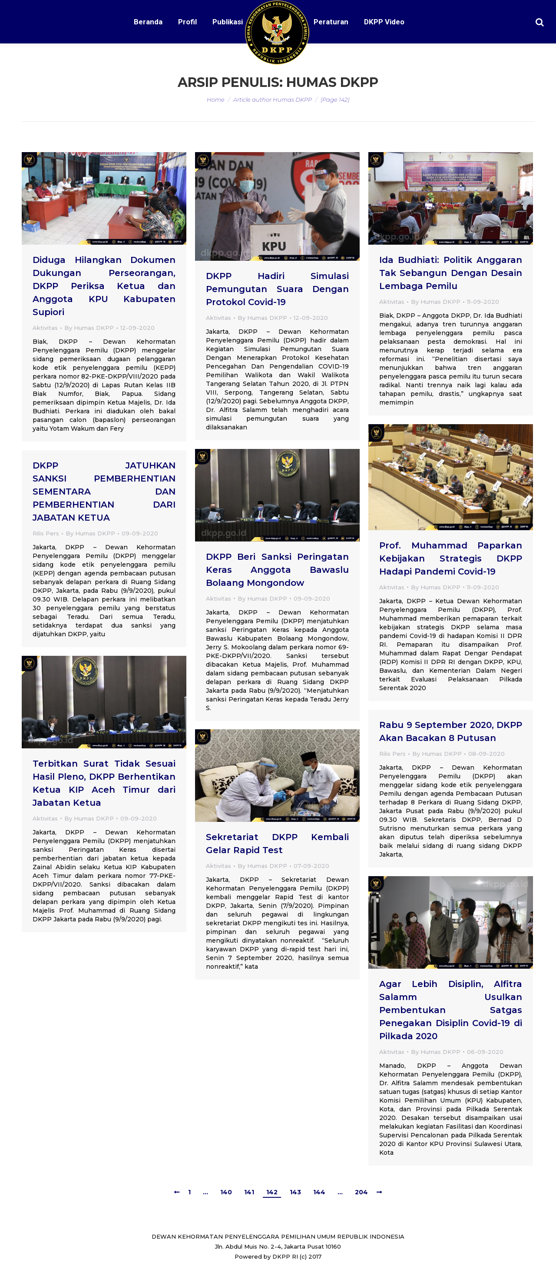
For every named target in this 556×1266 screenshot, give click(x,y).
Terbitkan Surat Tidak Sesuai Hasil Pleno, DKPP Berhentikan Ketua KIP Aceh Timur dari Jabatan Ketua (104, 783)
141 (249, 1192)
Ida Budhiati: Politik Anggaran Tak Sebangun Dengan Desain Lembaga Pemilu (450, 273)
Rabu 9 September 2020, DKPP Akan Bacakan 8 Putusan (450, 731)
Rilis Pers (46, 533)
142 (272, 1192)
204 (361, 1192)
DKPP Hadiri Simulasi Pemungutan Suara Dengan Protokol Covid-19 (277, 289)
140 (226, 1192)
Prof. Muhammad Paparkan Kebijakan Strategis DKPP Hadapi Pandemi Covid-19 (450, 558)
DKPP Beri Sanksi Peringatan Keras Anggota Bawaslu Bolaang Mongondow (277, 570)
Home (216, 99)
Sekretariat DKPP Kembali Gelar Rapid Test (277, 843)
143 (295, 1192)
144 (319, 1192)
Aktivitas (45, 327)
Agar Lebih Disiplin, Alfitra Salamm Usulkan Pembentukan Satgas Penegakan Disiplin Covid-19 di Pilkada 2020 (450, 1010)
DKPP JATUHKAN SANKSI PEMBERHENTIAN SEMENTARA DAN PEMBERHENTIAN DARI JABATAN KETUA (104, 491)
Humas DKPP (332, 82)
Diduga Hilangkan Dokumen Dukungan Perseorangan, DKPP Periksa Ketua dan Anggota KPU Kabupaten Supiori (104, 286)
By (89, 327)
